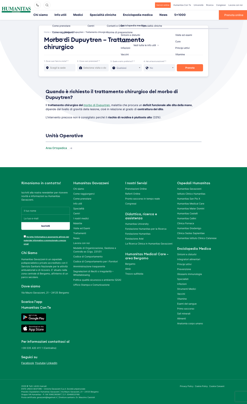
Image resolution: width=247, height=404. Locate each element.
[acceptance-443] (25, 236)
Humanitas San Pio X (188, 198)
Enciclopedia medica (129, 15)
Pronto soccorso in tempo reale (142, 198)
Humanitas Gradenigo (189, 227)
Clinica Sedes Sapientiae (191, 232)
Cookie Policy (201, 386)
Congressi (221, 5)
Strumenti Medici (186, 288)
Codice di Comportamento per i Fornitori (95, 261)
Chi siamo (39, 15)
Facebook (27, 362)
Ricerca (209, 5)
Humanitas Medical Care (190, 203)
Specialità (78, 208)
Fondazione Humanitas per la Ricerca (145, 228)
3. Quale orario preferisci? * (122, 61)
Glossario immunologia (189, 273)
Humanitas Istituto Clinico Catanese (197, 237)
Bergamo (130, 263)
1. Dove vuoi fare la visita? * (56, 61)
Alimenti (181, 318)
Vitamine (182, 298)
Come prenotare (82, 198)
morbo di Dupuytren (97, 104)
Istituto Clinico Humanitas (191, 193)
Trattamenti (57, 31)
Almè (128, 268)
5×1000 (169, 15)
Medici (75, 15)
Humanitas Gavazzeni (189, 188)
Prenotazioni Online (136, 188)
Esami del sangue (187, 303)
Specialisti (182, 278)
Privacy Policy (187, 386)
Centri (76, 213)
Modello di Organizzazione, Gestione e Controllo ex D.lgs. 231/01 (94, 249)
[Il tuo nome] (45, 210)
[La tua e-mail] (45, 218)
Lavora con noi (235, 5)
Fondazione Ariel (134, 238)
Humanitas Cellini (186, 218)
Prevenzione (184, 268)
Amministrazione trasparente (89, 266)
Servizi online (162, 5)
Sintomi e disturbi (186, 253)
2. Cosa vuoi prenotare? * (88, 61)
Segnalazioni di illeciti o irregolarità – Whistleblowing (93, 273)
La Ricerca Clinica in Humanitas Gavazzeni (148, 243)
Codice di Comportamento (88, 256)
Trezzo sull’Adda (134, 273)
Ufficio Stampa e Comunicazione (91, 284)
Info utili (58, 15)
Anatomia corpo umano (190, 323)
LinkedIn (52, 362)
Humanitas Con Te (182, 5)
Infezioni (182, 283)
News (153, 15)
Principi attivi (184, 263)
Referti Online (132, 193)
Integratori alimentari (188, 258)
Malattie (77, 222)
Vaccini (181, 293)
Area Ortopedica (56, 147)
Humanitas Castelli (187, 213)
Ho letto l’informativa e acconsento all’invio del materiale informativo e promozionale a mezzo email (46, 240)
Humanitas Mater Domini (190, 208)
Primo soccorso (185, 308)
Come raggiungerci (84, 193)
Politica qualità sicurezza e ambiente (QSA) (97, 279)
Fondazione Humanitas (137, 233)
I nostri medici (81, 218)
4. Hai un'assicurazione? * (155, 61)
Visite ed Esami (81, 227)
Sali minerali (183, 313)
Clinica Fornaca (185, 222)
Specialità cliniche (97, 15)
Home (47, 31)
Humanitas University (137, 223)
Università (198, 5)
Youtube (40, 362)
